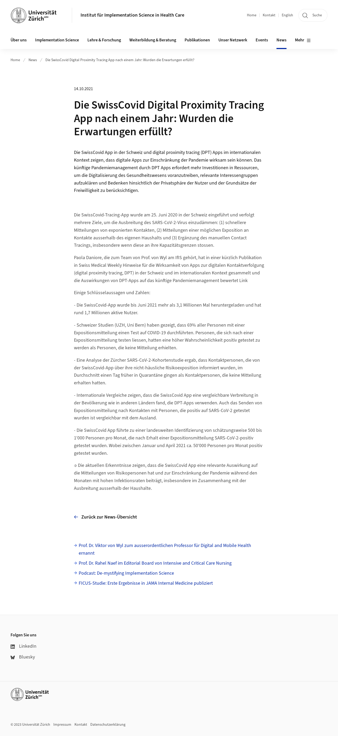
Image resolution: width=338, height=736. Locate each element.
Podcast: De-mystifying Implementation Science (126, 573)
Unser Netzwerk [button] (232, 40)
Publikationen (197, 40)
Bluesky (23, 657)
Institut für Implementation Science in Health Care (132, 15)
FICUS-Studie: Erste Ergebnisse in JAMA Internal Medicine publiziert (146, 583)
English (287, 15)
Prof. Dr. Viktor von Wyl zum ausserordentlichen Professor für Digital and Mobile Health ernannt (165, 549)
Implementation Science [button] (57, 40)
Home (251, 15)
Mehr (303, 40)
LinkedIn (23, 646)
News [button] (281, 40)
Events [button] (262, 40)
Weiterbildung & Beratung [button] (152, 40)
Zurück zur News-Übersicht (105, 517)
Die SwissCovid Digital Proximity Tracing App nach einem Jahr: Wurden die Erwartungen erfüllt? (119, 60)
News (33, 60)
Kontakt (269, 15)
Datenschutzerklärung (107, 724)
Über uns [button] (19, 40)
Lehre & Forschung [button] (104, 40)
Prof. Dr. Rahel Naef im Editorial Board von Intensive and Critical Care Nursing (155, 563)
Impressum (62, 724)
